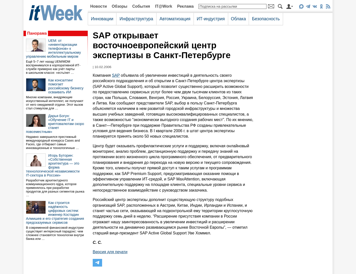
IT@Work (163, 6)
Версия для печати (110, 252)
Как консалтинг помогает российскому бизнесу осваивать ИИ (66, 86)
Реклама (185, 6)
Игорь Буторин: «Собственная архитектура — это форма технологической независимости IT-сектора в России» (53, 165)
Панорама (37, 33)
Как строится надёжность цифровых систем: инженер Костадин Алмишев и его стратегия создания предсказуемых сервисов (55, 212)
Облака (238, 18)
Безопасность (266, 18)
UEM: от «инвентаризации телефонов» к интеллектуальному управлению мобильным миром (53, 48)
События (141, 6)
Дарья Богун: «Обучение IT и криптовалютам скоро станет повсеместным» (55, 124)
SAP (116, 75)
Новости (98, 6)
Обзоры (119, 6)
